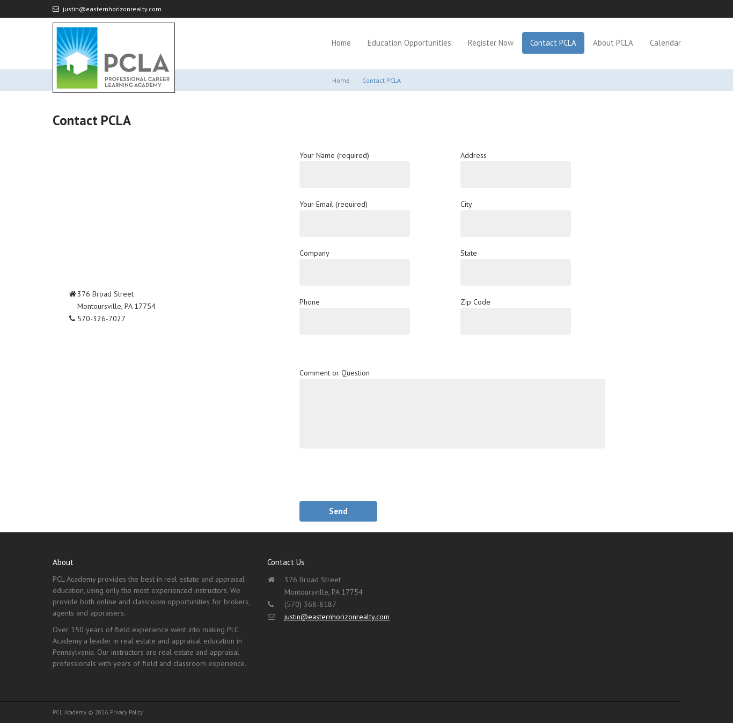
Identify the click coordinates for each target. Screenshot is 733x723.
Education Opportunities (409, 43)
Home (341, 43)
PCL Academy (69, 712)
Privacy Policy (126, 712)
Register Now (491, 43)
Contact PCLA (553, 43)
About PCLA (613, 43)
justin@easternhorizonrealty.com (112, 9)
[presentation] (381, 480)
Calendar (665, 43)
